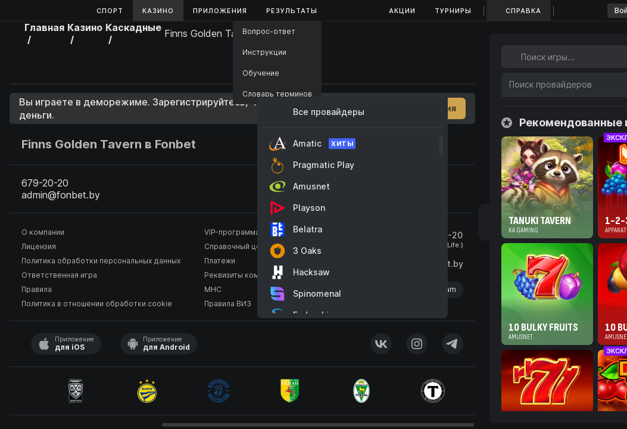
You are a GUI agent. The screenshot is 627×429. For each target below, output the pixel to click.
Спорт (109, 11)
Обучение (260, 73)
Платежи (219, 260)
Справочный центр (238, 246)
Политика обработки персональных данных (100, 260)
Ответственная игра (59, 275)
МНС (213, 289)
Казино (158, 11)
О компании (42, 232)
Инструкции (264, 52)
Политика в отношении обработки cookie (96, 303)
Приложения (220, 11)
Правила (36, 289)
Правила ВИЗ (227, 303)
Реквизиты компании (242, 275)
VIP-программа (232, 232)
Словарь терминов (277, 93)
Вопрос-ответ (268, 31)
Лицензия (38, 246)
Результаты (291, 11)
